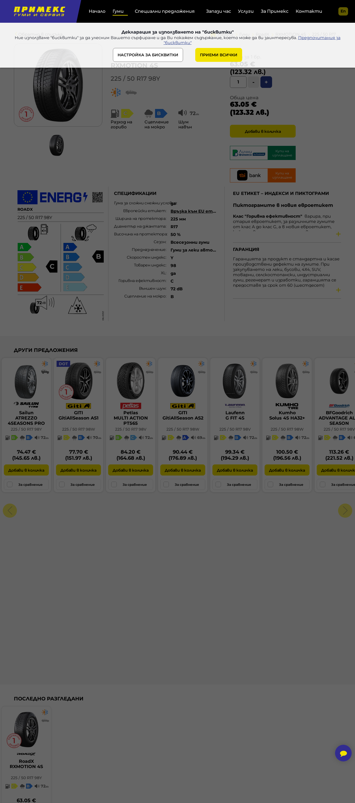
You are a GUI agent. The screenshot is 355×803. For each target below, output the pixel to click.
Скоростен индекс (146, 257)
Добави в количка (263, 131)
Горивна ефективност (141, 280)
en (343, 11)
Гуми (118, 11)
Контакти (309, 11)
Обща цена (244, 97)
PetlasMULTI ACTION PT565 (131, 418)
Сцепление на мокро (145, 296)
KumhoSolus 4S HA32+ (287, 415)
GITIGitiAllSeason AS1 (78, 415)
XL (163, 272)
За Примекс (274, 11)
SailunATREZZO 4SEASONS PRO (26, 418)
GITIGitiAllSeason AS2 (183, 415)
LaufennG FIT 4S (235, 415)
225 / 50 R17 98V (130, 429)
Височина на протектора (140, 234)
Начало (97, 11)
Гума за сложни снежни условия (141, 202)
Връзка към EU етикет (198, 211)
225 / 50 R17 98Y (135, 78)
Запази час (218, 11)
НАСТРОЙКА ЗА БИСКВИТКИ (148, 56)
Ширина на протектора (140, 218)
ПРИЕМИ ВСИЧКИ (218, 56)
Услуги (246, 11)
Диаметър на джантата (140, 226)
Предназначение (149, 249)
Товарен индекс (150, 265)
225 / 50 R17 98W (78, 429)
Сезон (160, 241)
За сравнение (25, 484)
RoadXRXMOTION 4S (26, 764)
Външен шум (152, 288)
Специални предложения (165, 11)
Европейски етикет (144, 210)
